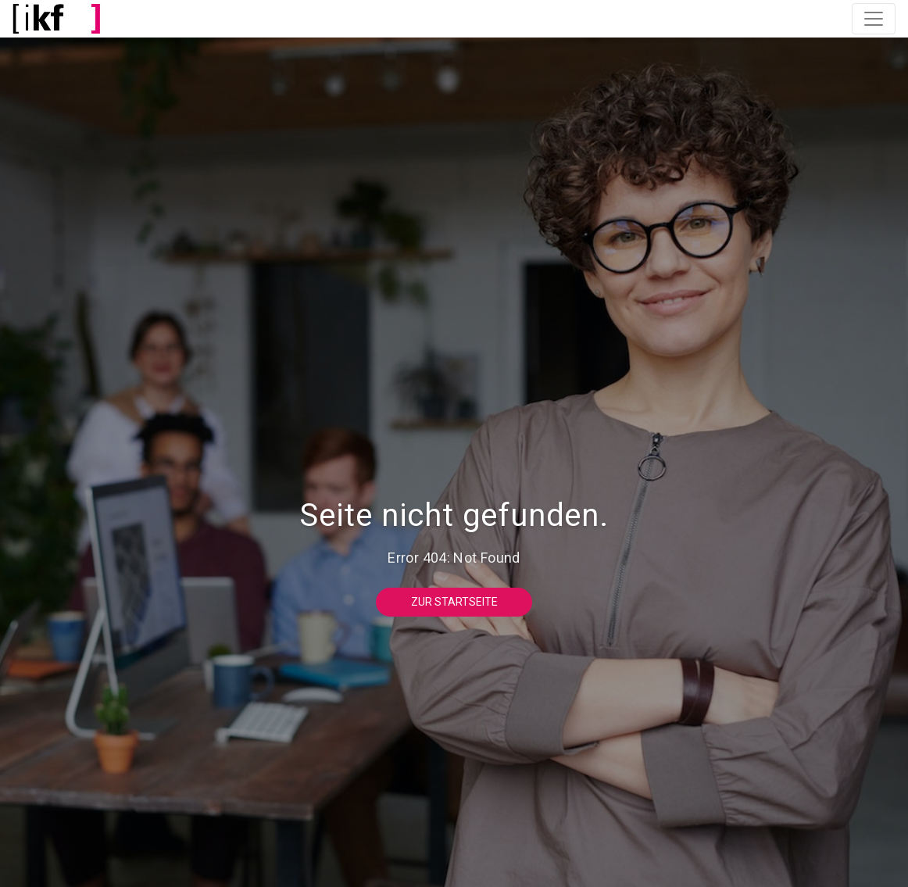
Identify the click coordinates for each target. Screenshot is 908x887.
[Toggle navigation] (873, 18)
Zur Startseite (454, 602)
